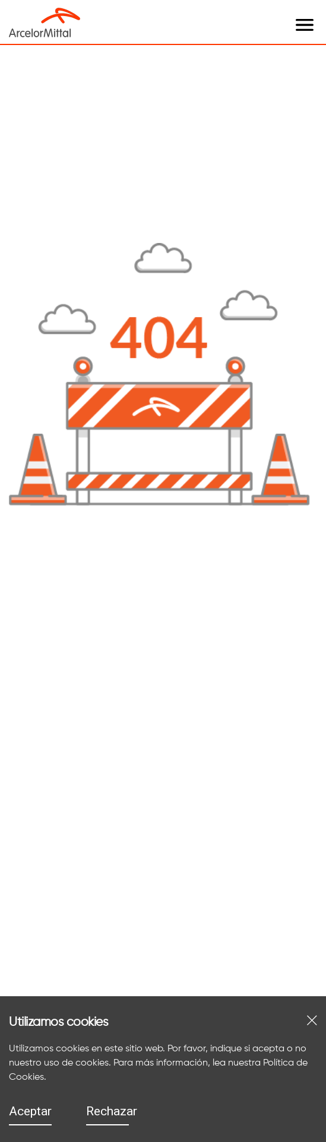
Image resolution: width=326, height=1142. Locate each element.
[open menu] (92, 13)
